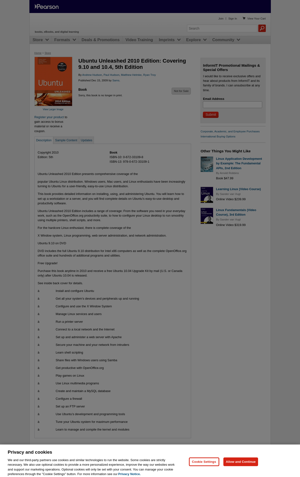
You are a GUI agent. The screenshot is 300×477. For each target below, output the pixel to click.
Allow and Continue (241, 467)
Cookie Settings (204, 467)
